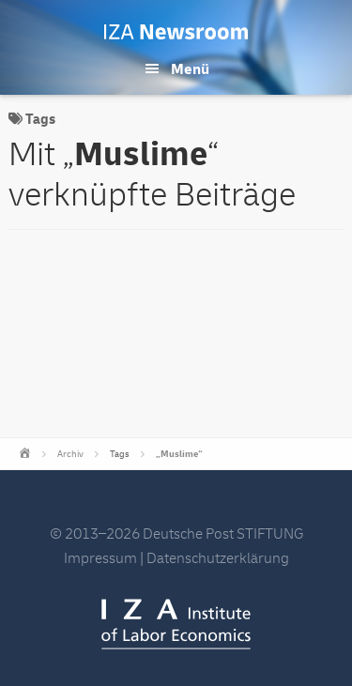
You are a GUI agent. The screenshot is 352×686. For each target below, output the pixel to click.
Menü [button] (190, 69)
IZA (176, 624)
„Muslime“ (179, 454)
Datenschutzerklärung (217, 558)
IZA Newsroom (176, 31)
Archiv (70, 454)
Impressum (100, 558)
